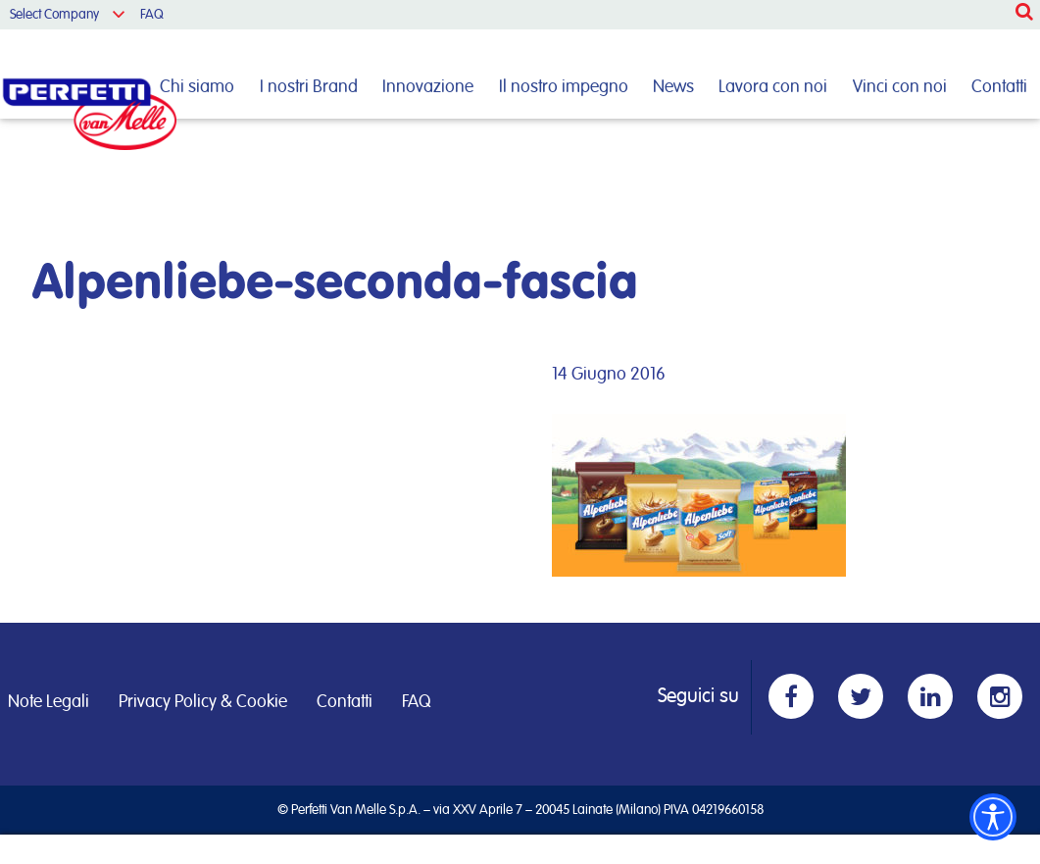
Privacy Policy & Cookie (203, 702)
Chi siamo (197, 87)
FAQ (152, 15)
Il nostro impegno (563, 87)
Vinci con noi (900, 87)
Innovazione (427, 87)
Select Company (54, 15)
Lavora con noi (772, 87)
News (673, 87)
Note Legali (48, 702)
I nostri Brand (309, 87)
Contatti (999, 87)
